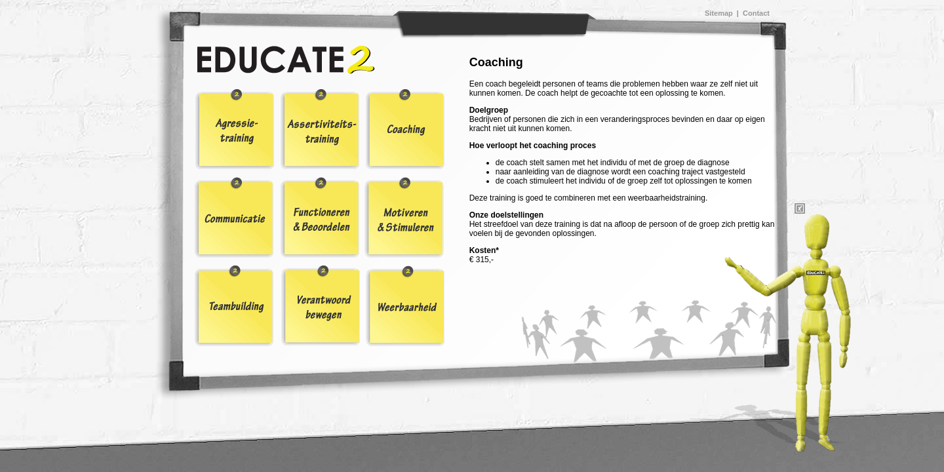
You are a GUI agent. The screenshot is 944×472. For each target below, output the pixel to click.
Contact (756, 13)
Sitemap (719, 13)
